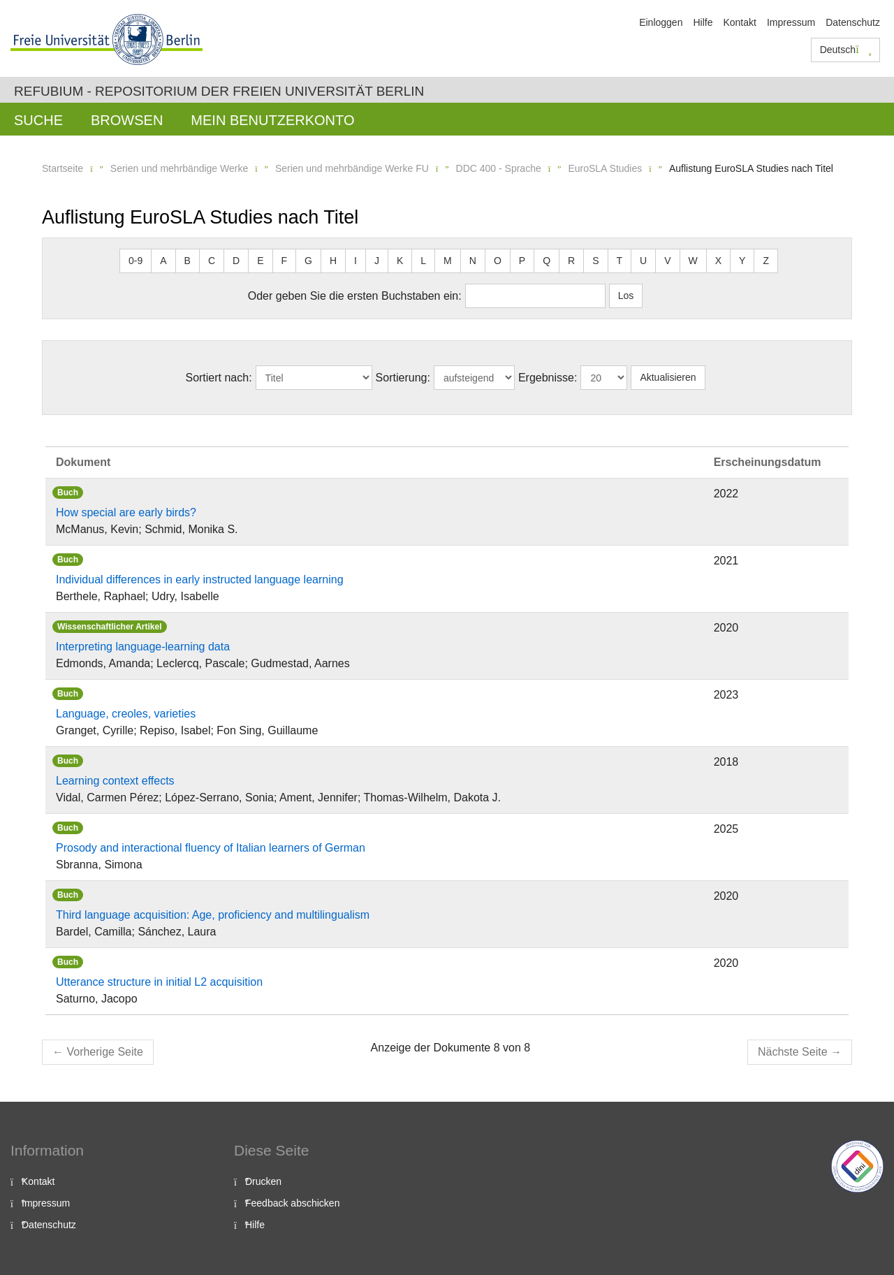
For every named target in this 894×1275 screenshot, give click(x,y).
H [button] (333, 260)
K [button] (400, 260)
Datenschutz (853, 22)
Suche (38, 120)
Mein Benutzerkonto (272, 120)
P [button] (522, 260)
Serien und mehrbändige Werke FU (352, 168)
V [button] (667, 260)
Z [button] (766, 260)
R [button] (571, 260)
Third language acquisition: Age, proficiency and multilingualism (212, 915)
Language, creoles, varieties (126, 714)
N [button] (472, 260)
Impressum (791, 22)
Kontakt (739, 22)
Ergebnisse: (548, 378)
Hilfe (702, 22)
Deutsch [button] (846, 49)
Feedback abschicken (292, 1203)
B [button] (187, 260)
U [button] (643, 260)
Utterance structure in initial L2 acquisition (159, 982)
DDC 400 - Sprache (498, 168)
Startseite (62, 168)
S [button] (595, 260)
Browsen (127, 120)
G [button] (308, 260)
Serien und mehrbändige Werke (179, 168)
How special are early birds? (126, 512)
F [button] (284, 260)
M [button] (448, 260)
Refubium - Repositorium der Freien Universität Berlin (219, 91)
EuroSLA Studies (605, 168)
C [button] (211, 260)
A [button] (163, 260)
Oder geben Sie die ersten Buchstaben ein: (355, 296)
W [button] (693, 260)
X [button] (718, 260)
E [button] (260, 260)
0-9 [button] (135, 260)
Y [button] (742, 260)
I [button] (355, 260)
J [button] (376, 260)
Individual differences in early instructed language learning (200, 579)
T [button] (620, 260)
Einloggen (660, 22)
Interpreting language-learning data (143, 647)
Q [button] (546, 260)
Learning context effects (115, 781)
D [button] (236, 260)
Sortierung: (403, 378)
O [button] (497, 260)
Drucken (263, 1181)
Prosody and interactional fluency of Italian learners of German (210, 848)
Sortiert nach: (218, 378)
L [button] (423, 260)
